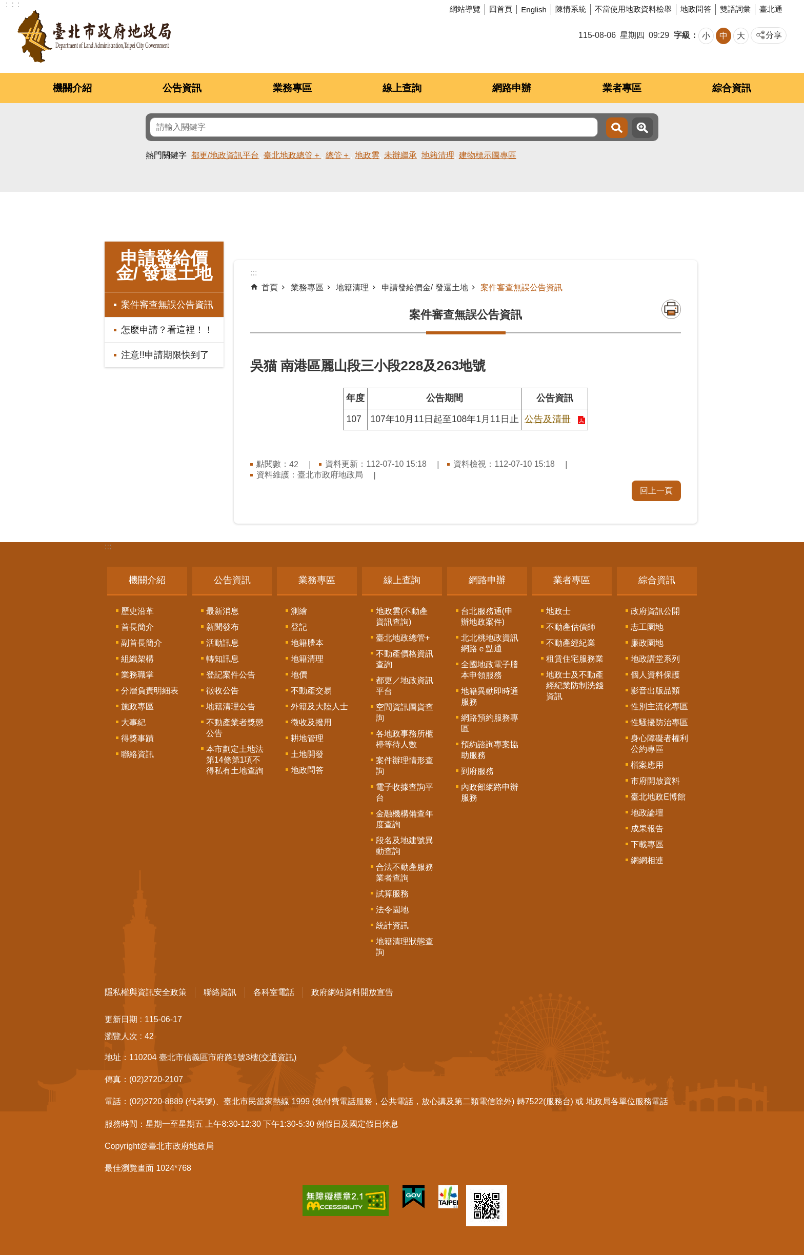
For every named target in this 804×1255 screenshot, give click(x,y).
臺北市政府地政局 (94, 36)
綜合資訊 (731, 88)
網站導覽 (465, 9)
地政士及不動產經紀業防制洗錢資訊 (575, 685)
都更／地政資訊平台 (404, 685)
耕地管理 (307, 738)
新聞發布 (222, 627)
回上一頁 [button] (656, 490)
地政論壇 (647, 812)
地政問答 (695, 9)
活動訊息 (222, 643)
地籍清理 (437, 155)
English (534, 9)
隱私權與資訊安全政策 (146, 992)
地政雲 (367, 155)
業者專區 (621, 88)
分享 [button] (774, 35)
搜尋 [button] (617, 127)
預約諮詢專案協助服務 (489, 750)
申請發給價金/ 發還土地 (164, 266)
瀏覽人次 (121, 1036)
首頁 (270, 287)
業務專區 (292, 88)
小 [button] (706, 35)
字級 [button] (682, 35)
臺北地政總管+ (403, 637)
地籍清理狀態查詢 (404, 947)
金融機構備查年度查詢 (404, 819)
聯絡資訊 (137, 754)
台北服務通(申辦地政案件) (487, 616)
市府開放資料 (655, 780)
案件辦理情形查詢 (404, 765)
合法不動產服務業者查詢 (404, 872)
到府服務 (477, 771)
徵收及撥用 (311, 722)
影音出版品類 (655, 690)
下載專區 (647, 844)
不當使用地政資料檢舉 (633, 9)
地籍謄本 (307, 643)
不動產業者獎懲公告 (235, 728)
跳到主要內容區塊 (5, 5)
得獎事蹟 (137, 738)
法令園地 (392, 909)
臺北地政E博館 (658, 796)
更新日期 (121, 1019)
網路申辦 (511, 88)
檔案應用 (647, 765)
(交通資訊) (277, 1057)
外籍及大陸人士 (319, 706)
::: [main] (253, 272)
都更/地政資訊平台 (225, 155)
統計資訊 (392, 925)
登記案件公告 (230, 674)
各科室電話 (273, 992)
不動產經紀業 (570, 643)
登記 (299, 627)
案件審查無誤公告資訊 (167, 305)
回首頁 (500, 9)
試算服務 (392, 893)
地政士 (558, 611)
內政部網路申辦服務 (489, 792)
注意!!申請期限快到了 (165, 355)
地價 (299, 674)
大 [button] (741, 35)
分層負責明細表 (149, 690)
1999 (301, 1101)
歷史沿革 (137, 611)
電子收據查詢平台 (404, 792)
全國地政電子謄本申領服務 (489, 670)
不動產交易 (311, 690)
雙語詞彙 (735, 9)
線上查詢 (402, 88)
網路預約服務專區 (489, 723)
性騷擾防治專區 (659, 722)
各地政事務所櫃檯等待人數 (404, 739)
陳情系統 (570, 9)
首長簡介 (137, 627)
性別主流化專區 (659, 706)
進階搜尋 (642, 127)
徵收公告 (222, 690)
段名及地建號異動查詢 (404, 845)
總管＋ (338, 155)
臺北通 (770, 9)
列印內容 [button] (671, 309)
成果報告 (647, 828)
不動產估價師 (570, 627)
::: (108, 546)
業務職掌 (137, 674)
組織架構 (137, 658)
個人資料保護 (655, 674)
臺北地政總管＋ (292, 155)
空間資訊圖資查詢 (404, 712)
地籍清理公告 (230, 706)
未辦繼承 (400, 155)
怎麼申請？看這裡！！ (167, 330)
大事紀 (133, 722)
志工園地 (647, 627)
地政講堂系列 (655, 658)
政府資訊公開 (655, 611)
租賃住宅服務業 (575, 658)
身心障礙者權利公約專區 (659, 743)
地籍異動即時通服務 (489, 696)
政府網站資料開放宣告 (352, 992)
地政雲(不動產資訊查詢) (402, 616)
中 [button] (723, 35)
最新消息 (222, 611)
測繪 (299, 611)
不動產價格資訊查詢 (404, 659)
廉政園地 (647, 643)
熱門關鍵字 (166, 155)
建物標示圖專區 (487, 155)
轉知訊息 (222, 658)
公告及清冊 (548, 419)
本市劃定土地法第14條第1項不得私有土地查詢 (235, 760)
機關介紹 (72, 88)
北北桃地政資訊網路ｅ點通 (489, 643)
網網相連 (647, 860)
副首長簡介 (141, 643)
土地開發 (307, 754)
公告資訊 (182, 88)
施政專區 (137, 706)
